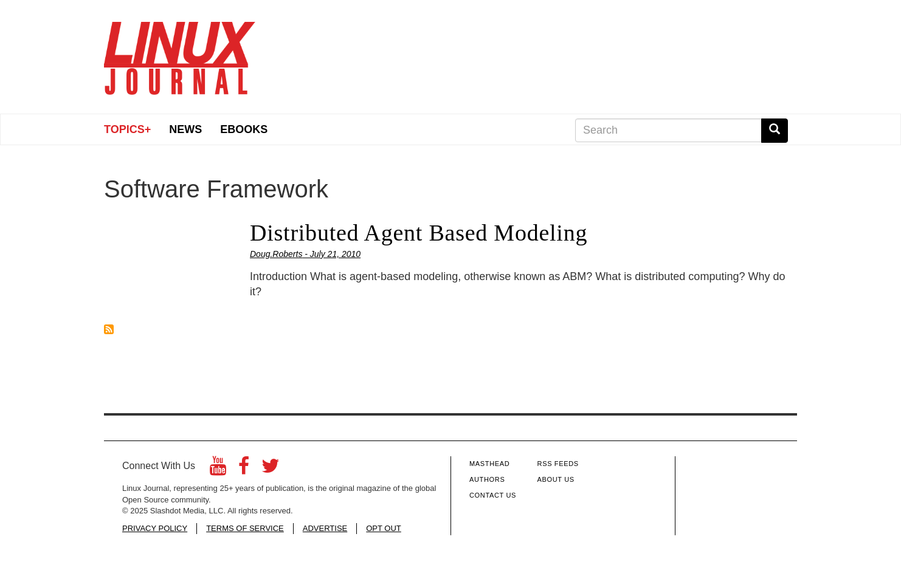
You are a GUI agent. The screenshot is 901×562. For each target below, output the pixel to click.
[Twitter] (270, 469)
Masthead (489, 463)
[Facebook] (243, 469)
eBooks (244, 129)
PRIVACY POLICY (154, 528)
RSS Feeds (558, 463)
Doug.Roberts (276, 254)
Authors (487, 479)
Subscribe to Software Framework (109, 329)
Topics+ (127, 129)
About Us (556, 479)
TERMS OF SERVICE (245, 528)
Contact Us (492, 495)
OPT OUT (383, 528)
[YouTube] (218, 469)
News (185, 129)
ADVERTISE (325, 528)
